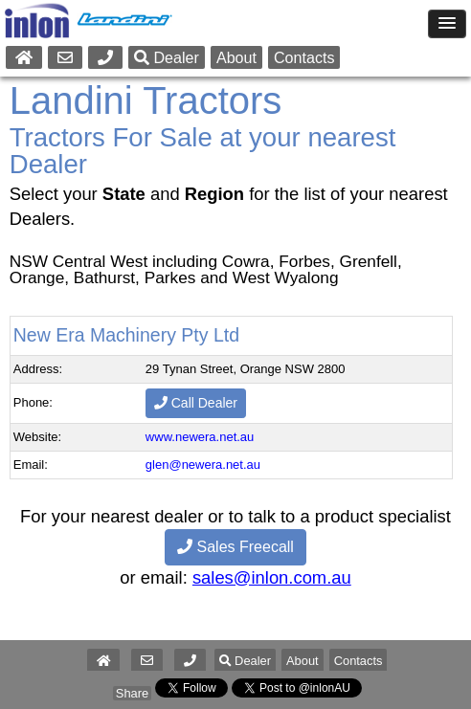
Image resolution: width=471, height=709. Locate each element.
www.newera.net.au (200, 437)
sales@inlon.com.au (271, 577)
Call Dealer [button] (195, 402)
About (236, 57)
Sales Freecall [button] (235, 547)
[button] (190, 661)
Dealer (166, 57)
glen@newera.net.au (203, 464)
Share (132, 693)
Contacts (304, 57)
